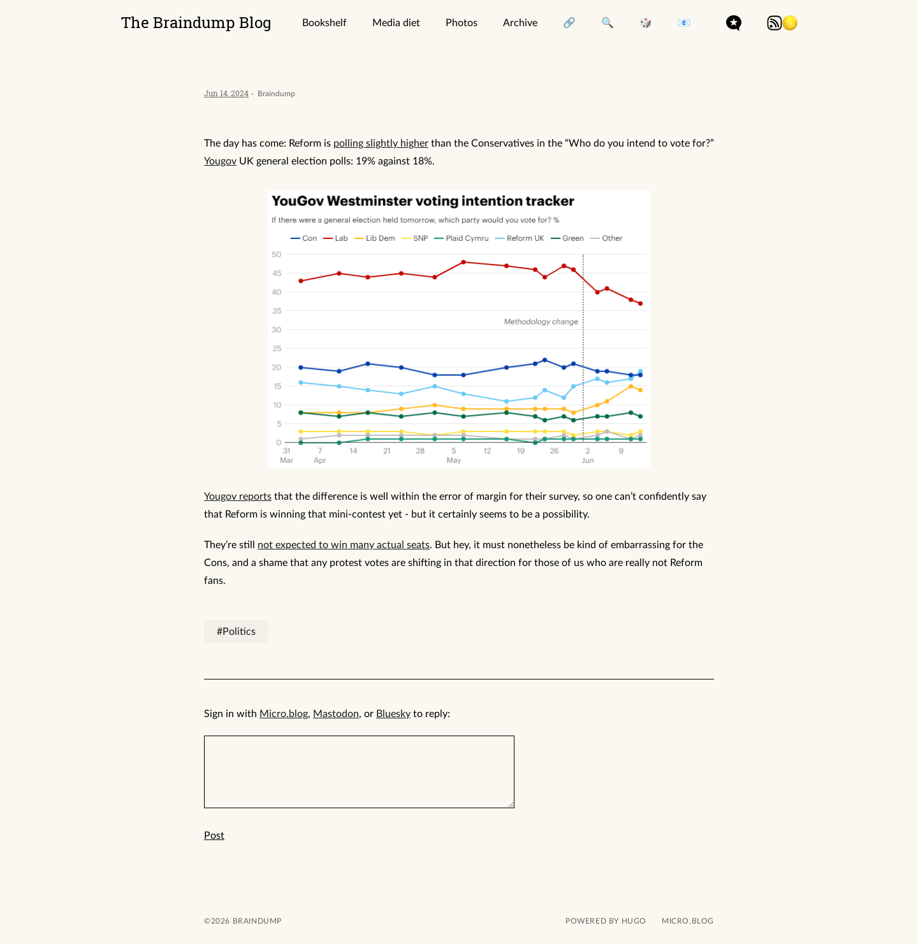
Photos (461, 23)
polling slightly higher (380, 143)
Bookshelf (324, 23)
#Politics (236, 632)
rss (774, 23)
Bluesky (393, 714)
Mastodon (336, 714)
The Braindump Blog (196, 22)
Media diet (396, 23)
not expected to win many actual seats (344, 545)
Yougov (220, 161)
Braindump (256, 921)
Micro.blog (283, 714)
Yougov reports (238, 496)
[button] (790, 23)
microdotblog (733, 23)
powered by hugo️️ (605, 921)
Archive (520, 23)
